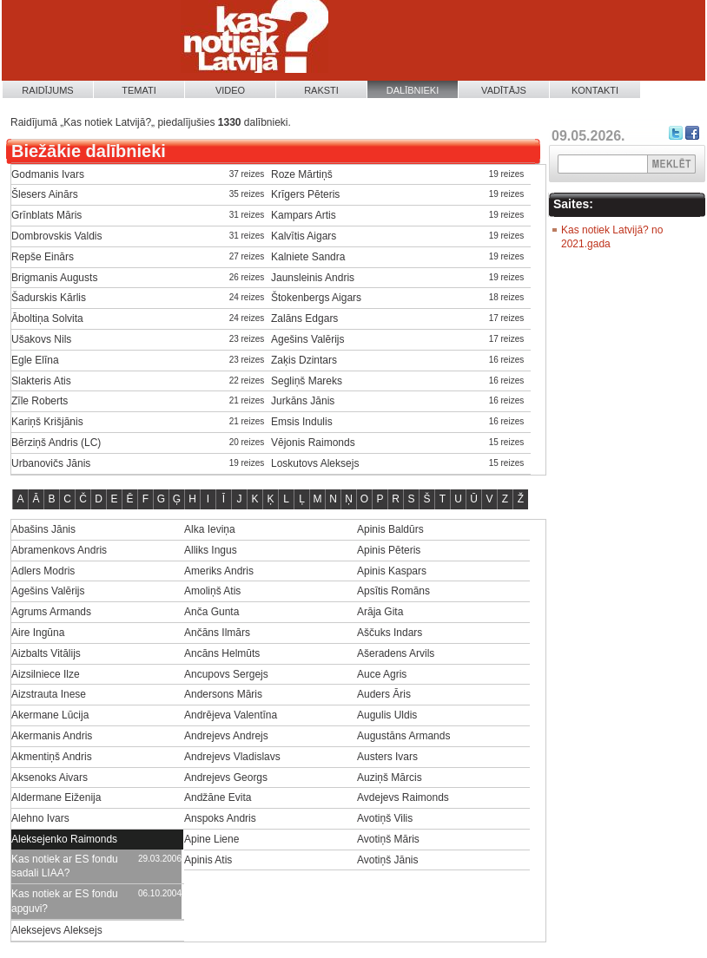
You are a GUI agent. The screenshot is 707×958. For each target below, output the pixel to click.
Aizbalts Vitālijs (46, 653)
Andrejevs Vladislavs (232, 757)
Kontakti (595, 90)
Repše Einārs (42, 257)
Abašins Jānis (43, 529)
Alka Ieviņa (209, 529)
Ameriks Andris (219, 571)
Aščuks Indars (389, 633)
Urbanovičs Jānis (50, 463)
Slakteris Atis (41, 381)
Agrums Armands (51, 612)
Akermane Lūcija (50, 715)
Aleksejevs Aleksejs (56, 930)
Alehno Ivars (40, 818)
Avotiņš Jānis (387, 860)
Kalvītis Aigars (303, 236)
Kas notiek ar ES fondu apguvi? (64, 901)
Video (230, 90)
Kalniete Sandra (308, 257)
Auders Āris (384, 694)
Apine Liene (211, 839)
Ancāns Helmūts (222, 653)
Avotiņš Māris (388, 839)
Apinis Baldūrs (390, 529)
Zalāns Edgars (304, 318)
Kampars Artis (303, 215)
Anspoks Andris (220, 818)
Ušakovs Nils (41, 339)
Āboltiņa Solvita (47, 318)
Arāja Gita (380, 612)
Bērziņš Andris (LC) (56, 442)
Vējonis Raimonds (313, 442)
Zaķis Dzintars (304, 360)
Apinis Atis (208, 860)
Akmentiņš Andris (51, 757)
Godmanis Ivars (47, 174)
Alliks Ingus (210, 550)
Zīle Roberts (39, 401)
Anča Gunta (211, 612)
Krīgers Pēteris (305, 194)
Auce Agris (381, 674)
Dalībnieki (413, 90)
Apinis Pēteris (388, 550)
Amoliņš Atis (212, 591)
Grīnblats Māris (46, 215)
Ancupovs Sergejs (226, 674)
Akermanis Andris (51, 736)
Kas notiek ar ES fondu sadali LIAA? (64, 866)
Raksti (321, 90)
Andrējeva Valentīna (230, 715)
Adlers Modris (43, 571)
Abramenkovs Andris (59, 550)
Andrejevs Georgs (226, 777)
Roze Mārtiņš (302, 174)
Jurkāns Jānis (302, 401)
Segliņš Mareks (306, 381)
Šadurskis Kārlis (48, 298)
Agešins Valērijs (307, 339)
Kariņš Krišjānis (47, 422)
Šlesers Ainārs (44, 194)
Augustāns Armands (403, 736)
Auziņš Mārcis (389, 777)
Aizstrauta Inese (48, 694)
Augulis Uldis (387, 715)
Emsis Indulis (302, 422)
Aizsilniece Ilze (45, 674)
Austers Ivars (387, 757)
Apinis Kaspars (391, 571)
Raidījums (47, 90)
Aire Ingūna (37, 633)
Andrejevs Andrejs (226, 736)
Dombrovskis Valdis (56, 236)
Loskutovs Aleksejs (315, 463)
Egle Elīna (35, 360)
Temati (139, 90)
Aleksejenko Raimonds (64, 839)
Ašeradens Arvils (395, 653)
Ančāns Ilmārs (217, 633)
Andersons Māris (223, 694)
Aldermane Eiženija (56, 797)
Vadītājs (503, 90)
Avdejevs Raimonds (403, 797)
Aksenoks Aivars (49, 777)
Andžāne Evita (217, 797)
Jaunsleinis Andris (312, 278)
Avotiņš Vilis (385, 818)
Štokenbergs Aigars (316, 298)
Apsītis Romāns (393, 591)
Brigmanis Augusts (54, 278)
